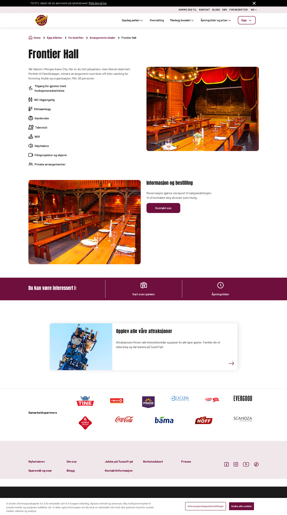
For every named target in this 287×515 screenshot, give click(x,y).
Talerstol (41, 127)
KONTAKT (204, 9)
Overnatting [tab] (157, 20)
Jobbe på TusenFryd (119, 461)
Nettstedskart (153, 461)
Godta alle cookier (241, 506)
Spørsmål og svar (40, 470)
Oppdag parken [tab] (133, 20)
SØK (224, 9)
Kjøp (246, 20)
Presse (186, 461)
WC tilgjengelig (44, 100)
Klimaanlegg (42, 109)
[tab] (247, 20)
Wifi (37, 136)
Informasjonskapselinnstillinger (206, 506)
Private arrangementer (50, 164)
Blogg (71, 470)
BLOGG (216, 9)
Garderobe (42, 118)
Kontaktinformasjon (119, 470)
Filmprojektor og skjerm (51, 155)
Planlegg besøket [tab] (182, 20)
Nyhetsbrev (36, 461)
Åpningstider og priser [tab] (216, 20)
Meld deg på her (98, 3)
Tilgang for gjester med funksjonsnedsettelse (50, 88)
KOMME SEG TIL (188, 9)
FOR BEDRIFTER (238, 9)
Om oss (72, 461)
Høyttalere (42, 146)
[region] (143, 506)
